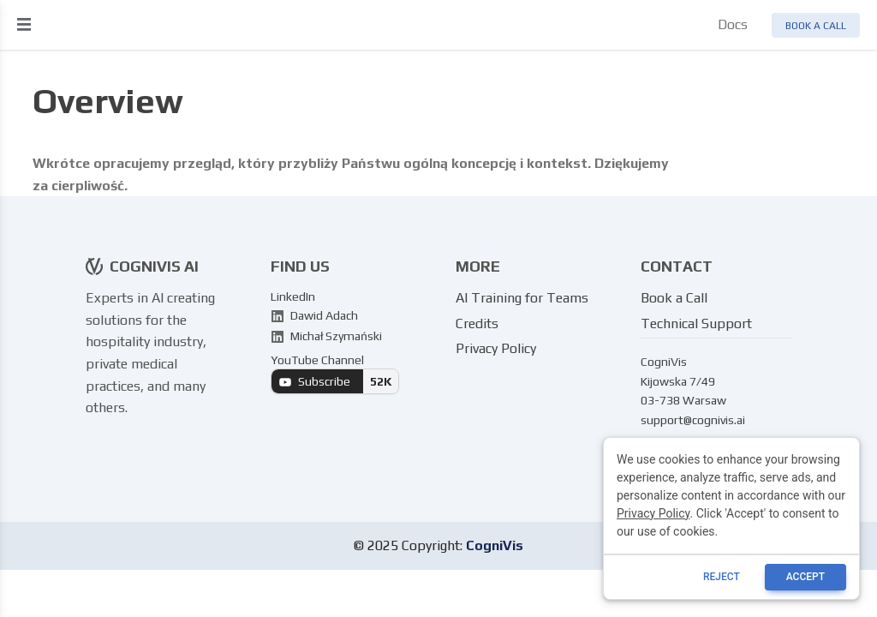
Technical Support (696, 323)
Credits (477, 323)
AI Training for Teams (522, 298)
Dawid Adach (314, 315)
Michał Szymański (326, 336)
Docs (733, 24)
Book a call (815, 26)
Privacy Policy (496, 348)
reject (721, 577)
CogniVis (494, 545)
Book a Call (674, 298)
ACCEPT (805, 577)
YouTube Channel (335, 373)
